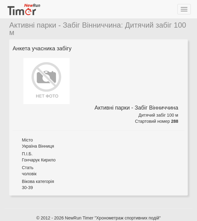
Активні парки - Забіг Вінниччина (65, 25)
